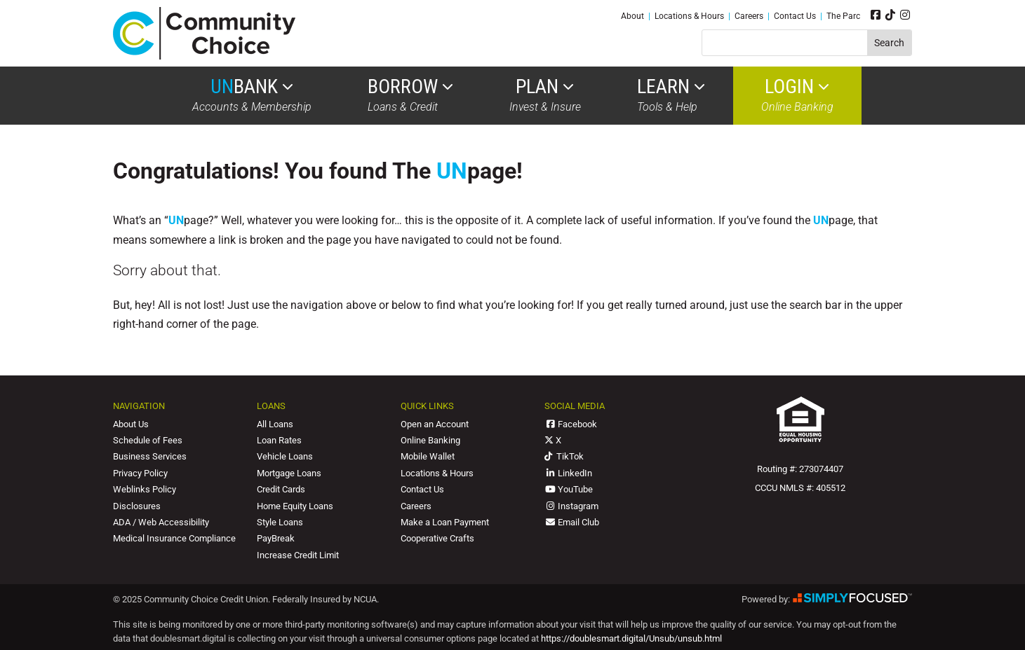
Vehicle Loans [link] (285, 456)
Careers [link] (749, 16)
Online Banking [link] (797, 95)
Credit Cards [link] (281, 489)
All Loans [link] (275, 424)
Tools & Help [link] (671, 95)
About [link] (632, 16)
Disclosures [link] (137, 506)
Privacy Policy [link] (140, 473)
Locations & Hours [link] (689, 16)
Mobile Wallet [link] (428, 456)
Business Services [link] (150, 456)
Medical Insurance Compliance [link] (174, 538)
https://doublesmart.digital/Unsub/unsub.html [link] (631, 638)
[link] (204, 55)
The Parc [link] (843, 16)
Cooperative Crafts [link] (437, 538)
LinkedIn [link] (568, 473)
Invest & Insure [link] (545, 95)
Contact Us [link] (795, 16)
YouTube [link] (568, 489)
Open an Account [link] (435, 424)
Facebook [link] (570, 424)
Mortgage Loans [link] (289, 473)
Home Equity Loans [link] (295, 506)
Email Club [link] (571, 522)
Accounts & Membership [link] (251, 95)
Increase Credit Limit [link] (298, 555)
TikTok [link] (564, 456)
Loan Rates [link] (279, 440)
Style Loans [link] (280, 522)
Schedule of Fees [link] (147, 440)
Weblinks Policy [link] (144, 489)
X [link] (552, 440)
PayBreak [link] (276, 538)
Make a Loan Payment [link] (445, 522)
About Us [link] (131, 424)
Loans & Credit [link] (410, 95)
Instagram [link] (571, 506)
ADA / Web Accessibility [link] (161, 522)
